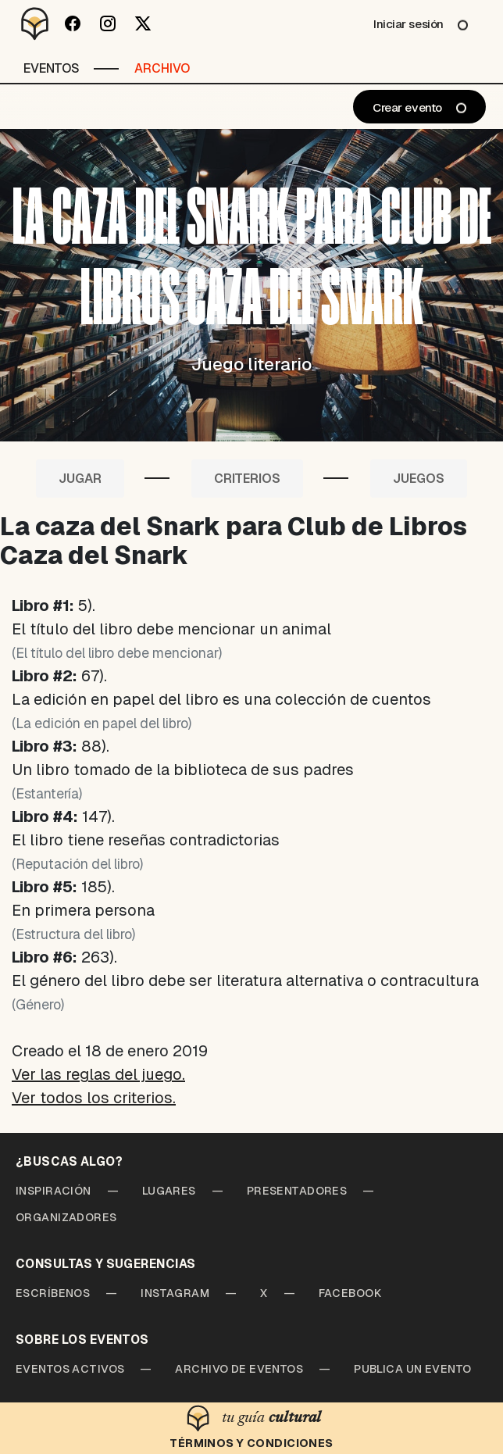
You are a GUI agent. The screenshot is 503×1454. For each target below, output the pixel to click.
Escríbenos (53, 1293)
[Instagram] (107, 23)
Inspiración (53, 1191)
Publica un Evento (412, 1369)
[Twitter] (142, 23)
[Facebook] (72, 23)
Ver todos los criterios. (94, 1098)
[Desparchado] (35, 23)
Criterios (247, 478)
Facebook (350, 1293)
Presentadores (297, 1191)
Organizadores (66, 1217)
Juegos (418, 478)
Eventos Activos (70, 1369)
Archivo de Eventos (239, 1369)
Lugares (169, 1191)
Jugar (80, 478)
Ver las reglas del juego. (98, 1074)
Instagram (175, 1293)
